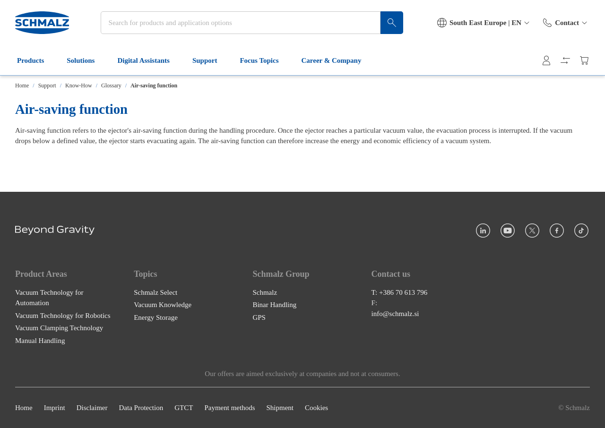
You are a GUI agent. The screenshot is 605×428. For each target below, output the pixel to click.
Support (210, 60)
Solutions (86, 60)
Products (36, 60)
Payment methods (229, 407)
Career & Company (337, 60)
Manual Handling (40, 340)
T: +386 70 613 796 (400, 292)
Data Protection (141, 407)
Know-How (78, 85)
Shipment (280, 407)
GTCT (183, 407)
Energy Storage (156, 317)
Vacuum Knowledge (162, 304)
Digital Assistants (149, 60)
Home (22, 85)
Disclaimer (92, 407)
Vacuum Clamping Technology (59, 328)
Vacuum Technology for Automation (49, 298)
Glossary (111, 85)
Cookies (316, 407)
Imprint (54, 407)
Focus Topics (265, 60)
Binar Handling (274, 304)
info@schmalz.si (395, 313)
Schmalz (264, 292)
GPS (259, 317)
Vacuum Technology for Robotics (63, 315)
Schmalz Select (155, 292)
